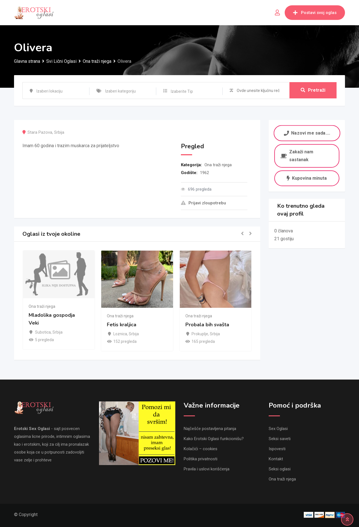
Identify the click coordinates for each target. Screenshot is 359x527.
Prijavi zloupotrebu (203, 202)
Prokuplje (200, 334)
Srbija (59, 132)
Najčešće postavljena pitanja (210, 428)
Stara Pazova (39, 132)
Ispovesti (277, 448)
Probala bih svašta (207, 325)
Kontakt (276, 458)
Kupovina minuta (307, 178)
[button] (242, 234)
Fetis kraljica (121, 325)
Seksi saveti (280, 438)
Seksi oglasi (280, 468)
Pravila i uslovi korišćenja (206, 468)
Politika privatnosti (200, 458)
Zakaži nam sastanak (296, 155)
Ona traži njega (218, 164)
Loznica (120, 334)
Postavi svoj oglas (315, 12)
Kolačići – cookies (200, 448)
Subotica (43, 332)
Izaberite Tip (182, 91)
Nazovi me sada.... (307, 133)
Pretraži (313, 90)
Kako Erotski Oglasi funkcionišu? (214, 438)
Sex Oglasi (278, 428)
